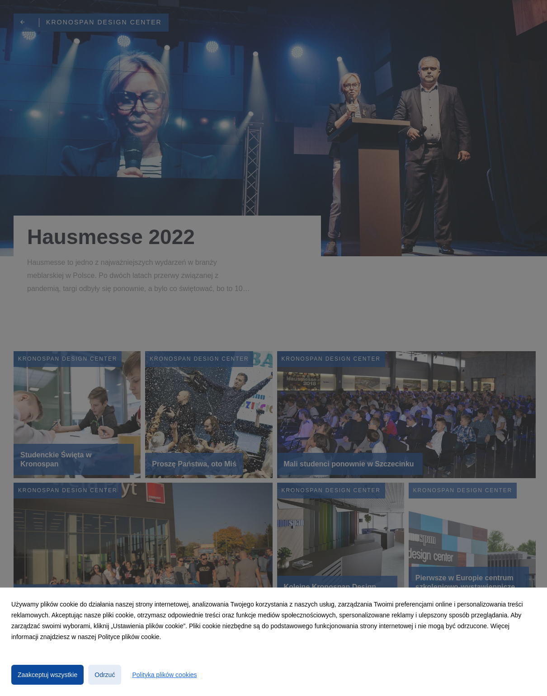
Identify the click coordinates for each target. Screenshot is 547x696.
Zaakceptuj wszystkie (47, 674)
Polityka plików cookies (164, 674)
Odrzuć (104, 674)
